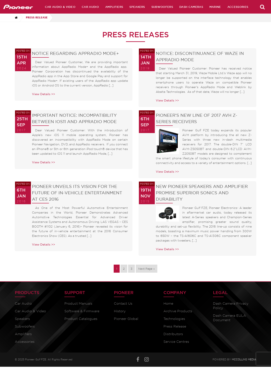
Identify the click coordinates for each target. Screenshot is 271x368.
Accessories (237, 6)
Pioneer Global (126, 319)
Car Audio (90, 6)
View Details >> (43, 94)
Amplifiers (114, 6)
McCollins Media (244, 359)
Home (168, 303)
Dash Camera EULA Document (229, 318)
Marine (215, 6)
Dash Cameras (191, 6)
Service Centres (176, 341)
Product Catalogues (80, 319)
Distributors (173, 334)
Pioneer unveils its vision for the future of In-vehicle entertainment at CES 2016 (77, 192)
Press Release (174, 326)
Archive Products (177, 311)
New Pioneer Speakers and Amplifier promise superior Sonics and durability (202, 192)
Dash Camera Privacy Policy (230, 306)
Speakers (137, 6)
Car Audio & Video (60, 6)
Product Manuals (78, 303)
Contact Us (123, 303)
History (120, 311)
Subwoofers (162, 6)
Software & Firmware (81, 311)
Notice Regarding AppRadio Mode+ (75, 53)
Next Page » (146, 268)
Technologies (174, 319)
